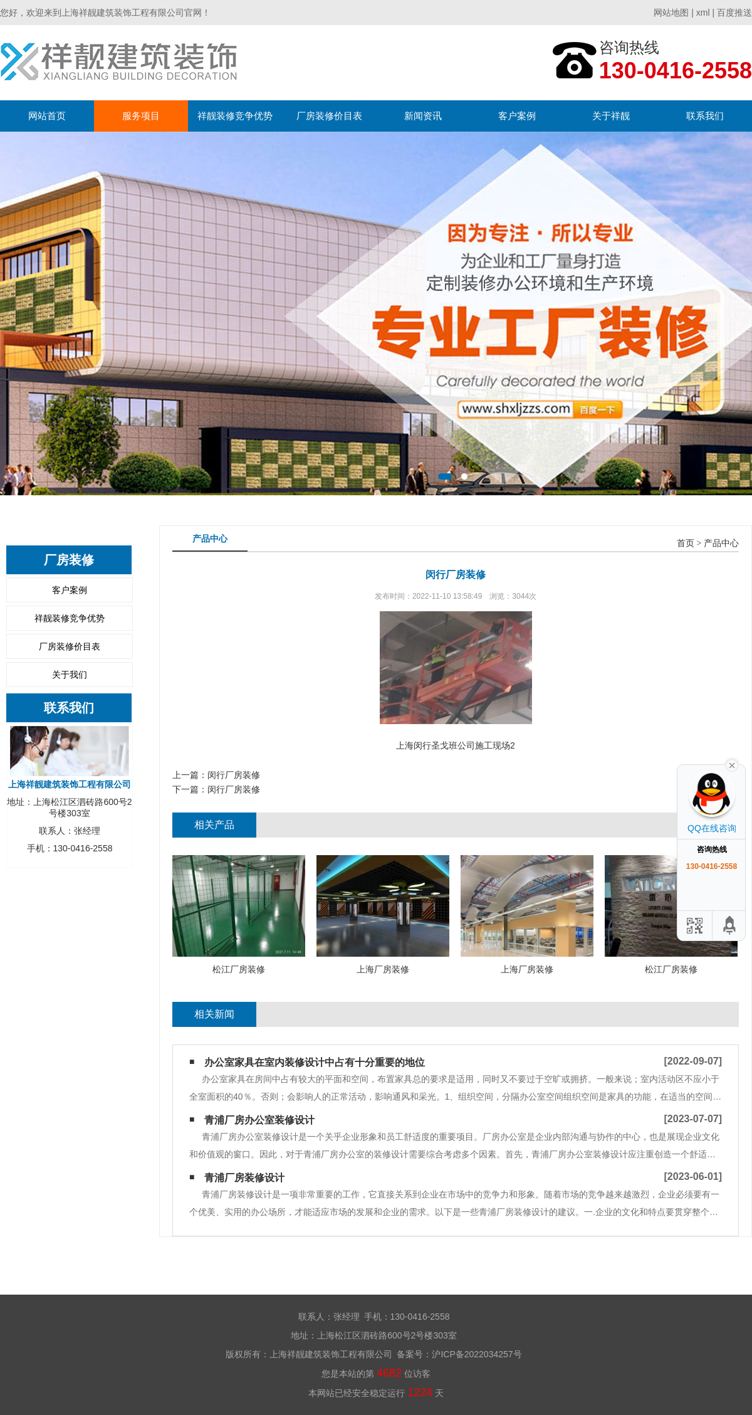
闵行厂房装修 (233, 775)
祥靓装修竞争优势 (235, 115)
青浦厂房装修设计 (244, 1177)
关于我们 (69, 675)
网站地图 (671, 13)
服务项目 (141, 115)
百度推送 (734, 13)
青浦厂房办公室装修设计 (259, 1120)
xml (703, 13)
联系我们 (705, 115)
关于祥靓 (611, 115)
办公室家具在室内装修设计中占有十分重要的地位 (314, 1062)
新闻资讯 (423, 115)
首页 (685, 543)
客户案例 (517, 115)
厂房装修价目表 (329, 115)
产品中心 (721, 543)
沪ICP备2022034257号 (476, 1354)
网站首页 (47, 115)
